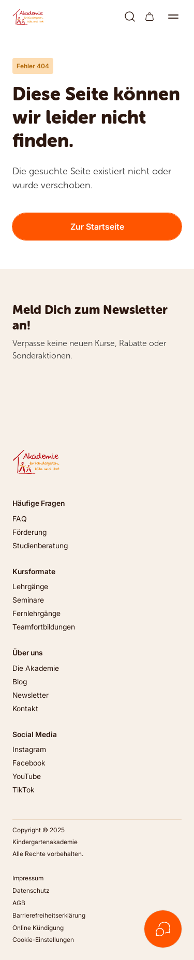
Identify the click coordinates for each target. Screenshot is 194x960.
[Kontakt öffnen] (163, 929)
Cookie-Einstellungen (43, 939)
